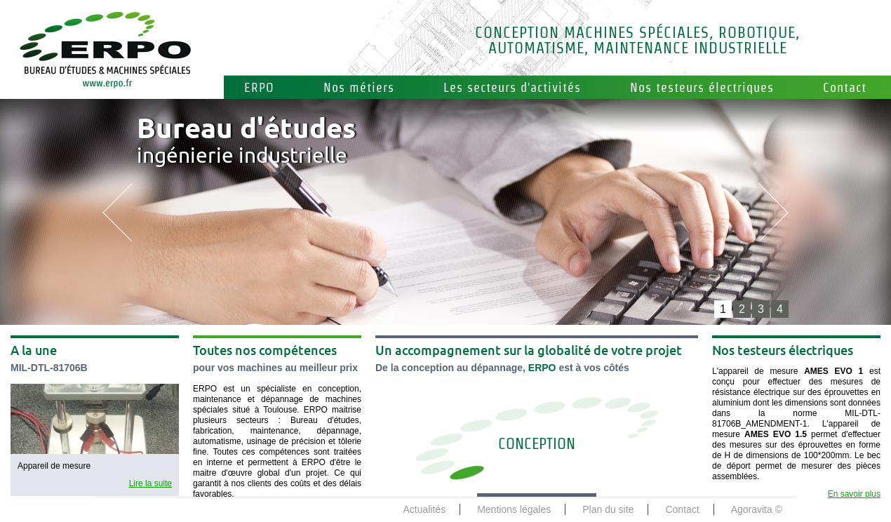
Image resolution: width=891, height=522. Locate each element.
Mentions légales (514, 509)
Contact (844, 87)
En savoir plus (854, 494)
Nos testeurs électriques (702, 87)
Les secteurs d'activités (512, 87)
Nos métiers (358, 87)
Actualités (424, 509)
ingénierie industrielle (246, 143)
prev (117, 212)
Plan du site (608, 509)
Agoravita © (756, 509)
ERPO (259, 87)
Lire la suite (150, 483)
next (773, 212)
